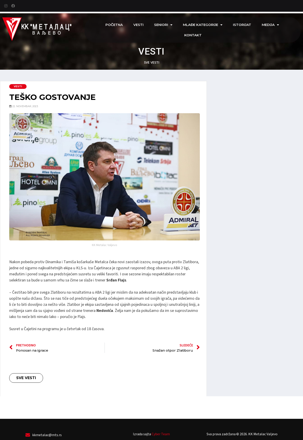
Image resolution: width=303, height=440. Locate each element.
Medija (270, 25)
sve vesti (151, 62)
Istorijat (242, 25)
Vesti (138, 25)
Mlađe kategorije (202, 25)
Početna (114, 25)
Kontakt (193, 35)
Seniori (163, 25)
